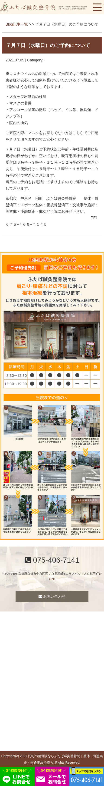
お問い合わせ (52, 596)
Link (52, 579)
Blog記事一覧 (17, 24)
